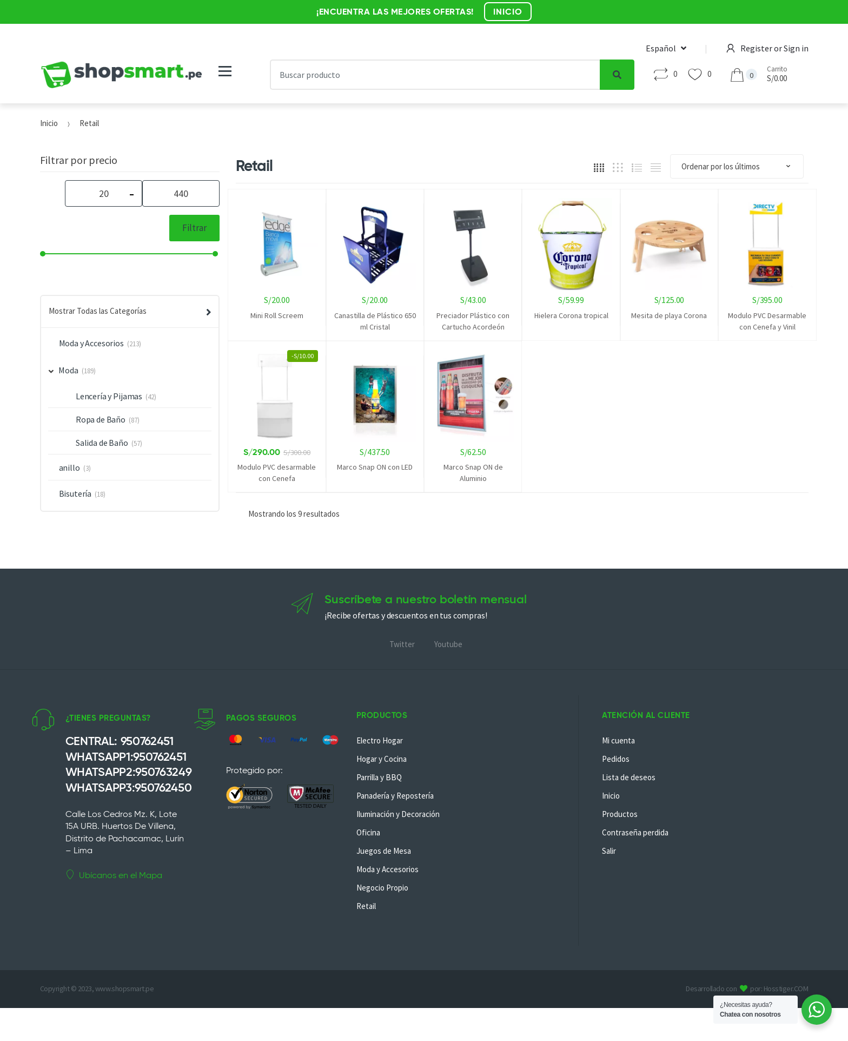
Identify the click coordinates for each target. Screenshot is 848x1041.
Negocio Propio (382, 887)
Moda (63, 370)
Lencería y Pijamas (109, 396)
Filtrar (194, 228)
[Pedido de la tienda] (737, 166)
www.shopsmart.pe (124, 988)
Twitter (402, 644)
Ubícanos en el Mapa (113, 874)
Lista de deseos (628, 777)
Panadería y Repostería (395, 795)
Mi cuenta (618, 740)
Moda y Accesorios (91, 343)
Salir (609, 851)
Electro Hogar (379, 740)
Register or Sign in (767, 48)
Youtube (448, 644)
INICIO (507, 11)
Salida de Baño (102, 442)
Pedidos (616, 759)
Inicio (49, 123)
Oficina (368, 832)
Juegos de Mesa (383, 851)
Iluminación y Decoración (398, 814)
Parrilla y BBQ (379, 777)
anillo (69, 467)
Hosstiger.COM (786, 988)
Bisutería (75, 493)
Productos (620, 814)
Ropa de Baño (100, 419)
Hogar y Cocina (381, 759)
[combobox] (435, 75)
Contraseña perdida (635, 832)
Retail (366, 906)
